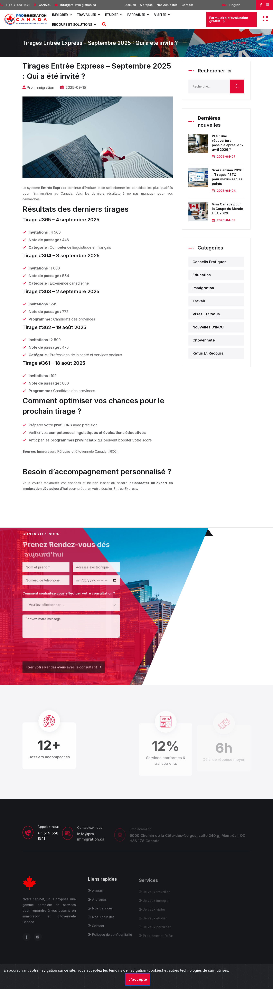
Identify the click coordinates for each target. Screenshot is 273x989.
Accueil (130, 5)
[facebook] (261, 5)
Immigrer (62, 15)
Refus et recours (207, 353)
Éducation (201, 275)
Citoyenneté (203, 340)
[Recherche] (103, 24)
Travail (198, 301)
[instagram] (267, 5)
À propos (146, 5)
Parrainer (138, 15)
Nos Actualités (167, 5)
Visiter (162, 15)
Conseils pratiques (209, 262)
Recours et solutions (74, 24)
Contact (187, 5)
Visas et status (206, 314)
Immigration (203, 288)
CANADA (44, 5)
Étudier (113, 15)
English (231, 5)
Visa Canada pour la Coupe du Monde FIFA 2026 (227, 208)
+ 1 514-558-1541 (18, 5)
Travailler (88, 15)
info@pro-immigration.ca (78, 5)
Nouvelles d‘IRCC (208, 327)
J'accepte (137, 979)
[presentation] (53, 649)
